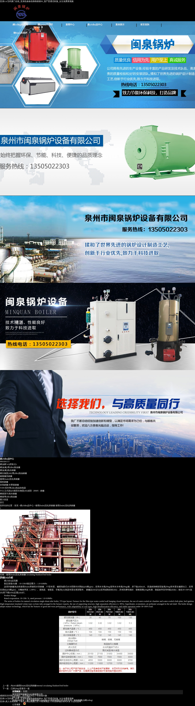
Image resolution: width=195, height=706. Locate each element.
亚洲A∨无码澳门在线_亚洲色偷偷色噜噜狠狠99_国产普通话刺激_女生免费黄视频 (37, 1)
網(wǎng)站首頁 (20, 24)
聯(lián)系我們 (20, 33)
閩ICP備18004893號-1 (21, 697)
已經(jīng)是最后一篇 (20, 688)
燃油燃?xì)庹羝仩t (8, 464)
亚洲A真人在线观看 (9, 701)
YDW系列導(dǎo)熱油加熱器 (13, 488)
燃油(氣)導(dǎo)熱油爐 (10, 467)
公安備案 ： (19, 704)
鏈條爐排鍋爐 (6, 476)
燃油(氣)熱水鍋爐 (8, 470)
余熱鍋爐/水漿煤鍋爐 (9, 485)
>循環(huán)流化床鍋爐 (44, 505)
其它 (2, 502)
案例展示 (120, 24)
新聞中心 (70, 24)
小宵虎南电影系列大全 (60, 701)
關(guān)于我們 (45, 24)
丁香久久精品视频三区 (28, 701)
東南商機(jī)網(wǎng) (83, 700)
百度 (25, 691)
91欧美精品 (44, 701)
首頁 (16, 505)
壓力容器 (4, 499)
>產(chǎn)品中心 (26, 505)
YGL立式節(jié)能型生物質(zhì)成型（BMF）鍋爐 (22, 491)
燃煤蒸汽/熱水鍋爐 (8, 493)
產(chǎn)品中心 (94, 24)
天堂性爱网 (76, 701)
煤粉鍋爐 (4, 482)
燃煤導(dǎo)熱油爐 (8, 497)
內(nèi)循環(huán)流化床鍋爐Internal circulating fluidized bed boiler (39, 685)
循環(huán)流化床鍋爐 (10, 479)
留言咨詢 (144, 24)
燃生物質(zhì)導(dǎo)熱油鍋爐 (13, 473)
